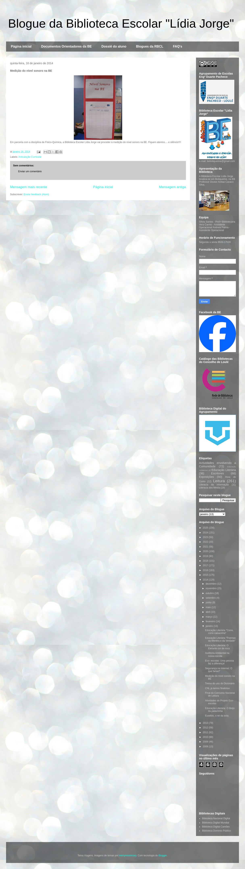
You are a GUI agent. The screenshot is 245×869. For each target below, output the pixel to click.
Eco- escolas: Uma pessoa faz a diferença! (219, 662)
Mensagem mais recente (28, 187)
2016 (206, 570)
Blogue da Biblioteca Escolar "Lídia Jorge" (121, 23)
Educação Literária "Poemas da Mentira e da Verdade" (220, 639)
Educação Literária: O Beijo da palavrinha (220, 709)
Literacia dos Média (209, 487)
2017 (206, 565)
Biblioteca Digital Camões (216, 826)
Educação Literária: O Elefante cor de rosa (217, 647)
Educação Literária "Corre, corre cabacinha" (219, 632)
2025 (206, 527)
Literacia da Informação (214, 484)
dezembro (211, 583)
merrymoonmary (127, 855)
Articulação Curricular (30, 157)
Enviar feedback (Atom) (36, 194)
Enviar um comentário (30, 171)
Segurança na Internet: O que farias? (218, 670)
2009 (206, 741)
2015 (206, 574)
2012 (206, 727)
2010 (206, 737)
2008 (206, 746)
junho (209, 602)
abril (208, 612)
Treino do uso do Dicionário (220, 683)
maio (209, 607)
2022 (206, 541)
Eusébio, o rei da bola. (217, 715)
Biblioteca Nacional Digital (216, 818)
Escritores (217, 473)
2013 (206, 723)
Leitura (219, 481)
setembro (211, 597)
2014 (206, 579)
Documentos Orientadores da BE (66, 46)
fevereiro (211, 621)
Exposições (206, 476)
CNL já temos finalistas (217, 688)
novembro (211, 588)
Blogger (162, 855)
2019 (206, 556)
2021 (206, 546)
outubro (210, 593)
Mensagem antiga (172, 187)
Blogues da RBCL (149, 46)
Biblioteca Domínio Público (216, 830)
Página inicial (21, 46)
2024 (206, 532)
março (209, 616)
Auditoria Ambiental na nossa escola (217, 654)
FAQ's (177, 46)
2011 (206, 732)
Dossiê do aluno (113, 46)
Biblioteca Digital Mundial (215, 822)
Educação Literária (224, 470)
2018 (206, 560)
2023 (206, 537)
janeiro (210, 626)
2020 (206, 551)
